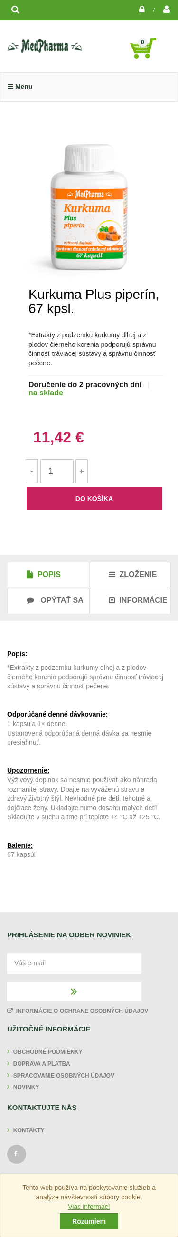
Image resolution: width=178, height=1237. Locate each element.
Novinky (26, 1087)
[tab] (48, 600)
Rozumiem (89, 1221)
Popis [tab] (44, 574)
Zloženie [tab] (133, 574)
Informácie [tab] (138, 600)
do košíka (94, 498)
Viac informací (89, 1206)
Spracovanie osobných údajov (63, 1075)
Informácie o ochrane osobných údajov (77, 1011)
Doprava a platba (41, 1063)
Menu (20, 86)
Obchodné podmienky (48, 1052)
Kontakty (29, 1130)
